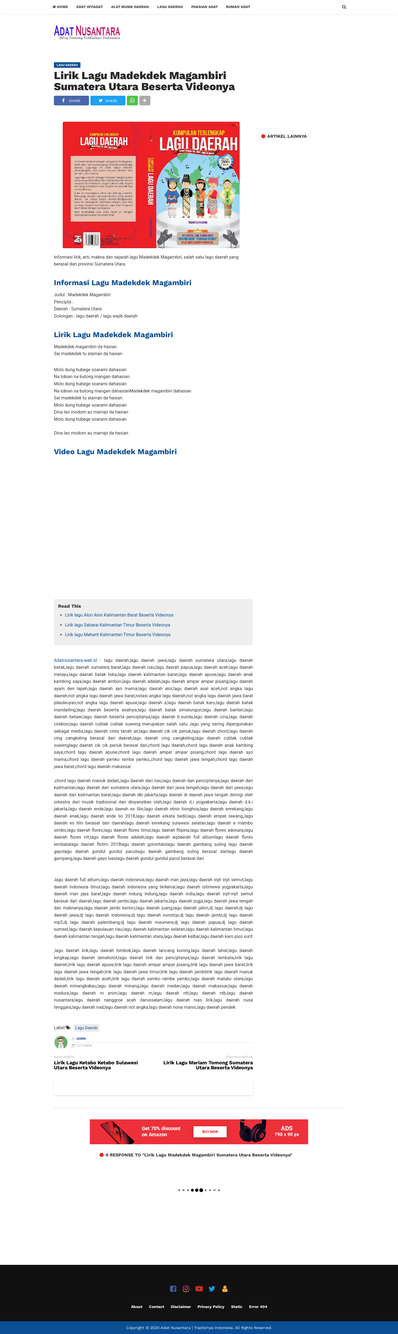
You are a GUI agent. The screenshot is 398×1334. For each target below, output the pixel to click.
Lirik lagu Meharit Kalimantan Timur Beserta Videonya (118, 634)
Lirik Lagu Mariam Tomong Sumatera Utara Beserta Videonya (208, 1065)
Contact (156, 1306)
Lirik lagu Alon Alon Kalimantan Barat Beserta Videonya (119, 615)
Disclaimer (181, 1306)
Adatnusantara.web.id (75, 660)
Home (60, 7)
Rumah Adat (238, 7)
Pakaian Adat (204, 7)
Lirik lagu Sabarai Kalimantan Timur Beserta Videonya (117, 625)
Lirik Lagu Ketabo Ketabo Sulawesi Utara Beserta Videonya (96, 1065)
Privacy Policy (211, 1306)
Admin (81, 1039)
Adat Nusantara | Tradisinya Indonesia (197, 1327)
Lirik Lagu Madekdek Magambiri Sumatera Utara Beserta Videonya (144, 81)
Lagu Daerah (170, 7)
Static (236, 1306)
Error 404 (258, 1306)
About (136, 1306)
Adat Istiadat (89, 7)
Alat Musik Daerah (130, 7)
